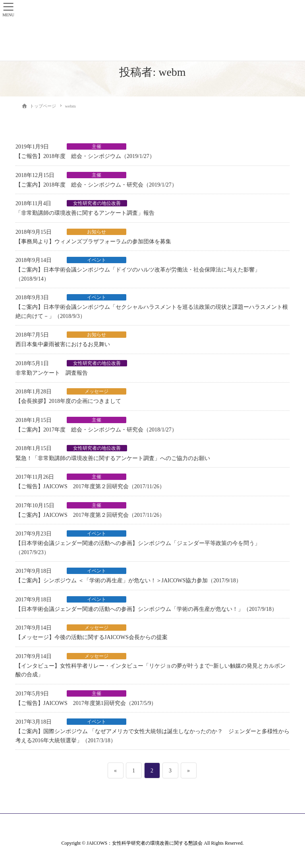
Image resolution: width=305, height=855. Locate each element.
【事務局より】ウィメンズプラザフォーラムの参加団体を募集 (93, 242)
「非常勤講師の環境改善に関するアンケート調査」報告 (84, 213)
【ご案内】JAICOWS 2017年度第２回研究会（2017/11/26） (90, 515)
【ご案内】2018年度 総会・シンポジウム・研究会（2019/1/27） (96, 185)
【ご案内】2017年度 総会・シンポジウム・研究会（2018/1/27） (96, 430)
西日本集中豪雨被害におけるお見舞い (62, 344)
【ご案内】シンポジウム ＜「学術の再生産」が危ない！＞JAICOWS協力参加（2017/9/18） (128, 580)
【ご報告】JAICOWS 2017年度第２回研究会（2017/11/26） (90, 486)
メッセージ (96, 391)
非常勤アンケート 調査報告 (51, 373)
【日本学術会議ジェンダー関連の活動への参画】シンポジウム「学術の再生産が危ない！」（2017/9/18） (146, 609)
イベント (96, 260)
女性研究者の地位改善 (97, 203)
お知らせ (96, 232)
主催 (96, 146)
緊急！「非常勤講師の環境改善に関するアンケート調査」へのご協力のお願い (112, 458)
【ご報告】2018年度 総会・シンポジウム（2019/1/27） (85, 156)
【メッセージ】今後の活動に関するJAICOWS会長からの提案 (91, 637)
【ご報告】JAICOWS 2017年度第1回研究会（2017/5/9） (85, 703)
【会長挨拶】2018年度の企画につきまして (68, 401)
